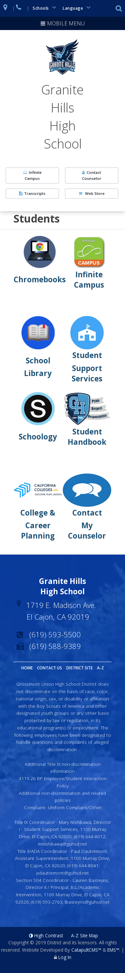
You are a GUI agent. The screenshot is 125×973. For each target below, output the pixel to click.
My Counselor (87, 530)
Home (27, 668)
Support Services (87, 373)
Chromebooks (40, 279)
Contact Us (49, 668)
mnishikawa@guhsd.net (62, 844)
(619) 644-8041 (83, 865)
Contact (87, 513)
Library (38, 373)
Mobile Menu (66, 23)
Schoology (38, 436)
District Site (79, 668)
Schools (46, 7)
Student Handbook (87, 436)
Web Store (92, 193)
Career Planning (38, 530)
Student (87, 355)
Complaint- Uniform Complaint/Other (62, 807)
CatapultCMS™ (86, 950)
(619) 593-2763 (46, 902)
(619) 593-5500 (55, 634)
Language (78, 7)
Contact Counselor (91, 175)
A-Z (100, 668)
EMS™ (113, 950)
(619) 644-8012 (89, 836)
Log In (64, 957)
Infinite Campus (32, 175)
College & (37, 513)
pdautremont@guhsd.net (62, 873)
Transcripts (32, 193)
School (38, 360)
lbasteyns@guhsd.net (87, 902)
